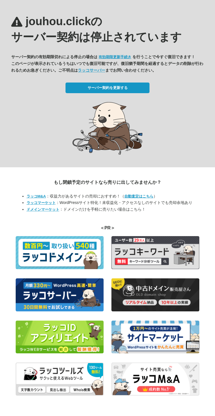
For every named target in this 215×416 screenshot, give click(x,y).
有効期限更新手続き (115, 57)
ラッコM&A (36, 196)
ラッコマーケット (41, 203)
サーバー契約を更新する (108, 88)
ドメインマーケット (43, 209)
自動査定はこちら (138, 196)
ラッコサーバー (91, 70)
